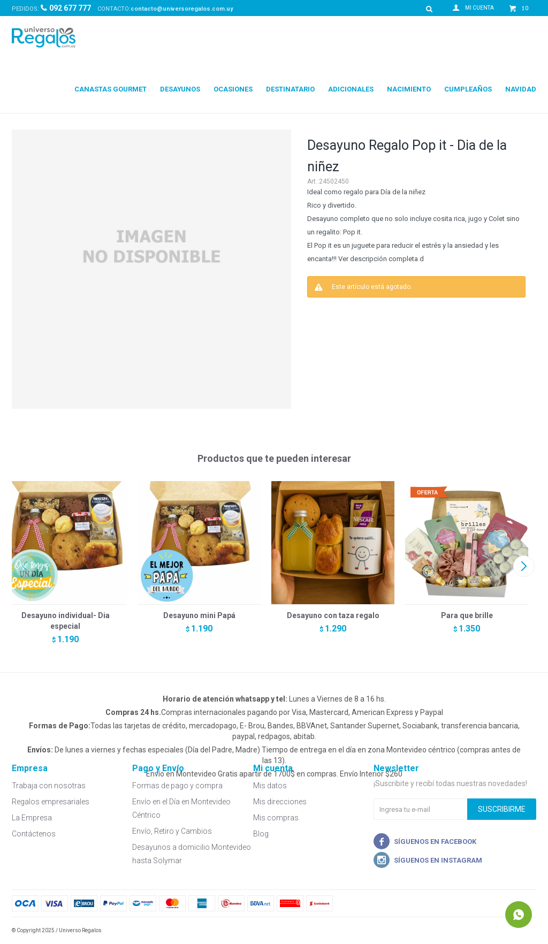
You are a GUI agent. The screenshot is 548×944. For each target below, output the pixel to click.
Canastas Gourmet (110, 89)
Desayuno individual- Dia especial (65, 620)
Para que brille (467, 615)
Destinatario (290, 89)
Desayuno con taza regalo (333, 615)
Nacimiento (409, 89)
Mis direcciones (280, 801)
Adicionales (351, 89)
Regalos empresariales (50, 801)
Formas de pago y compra (177, 785)
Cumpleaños (468, 89)
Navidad (520, 89)
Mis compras (276, 817)
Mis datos (270, 785)
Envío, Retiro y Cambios (172, 831)
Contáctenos (34, 833)
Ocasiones (233, 89)
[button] (523, 566)
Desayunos (180, 89)
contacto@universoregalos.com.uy (182, 8)
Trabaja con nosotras (49, 785)
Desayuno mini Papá (199, 615)
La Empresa (32, 817)
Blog (261, 833)
